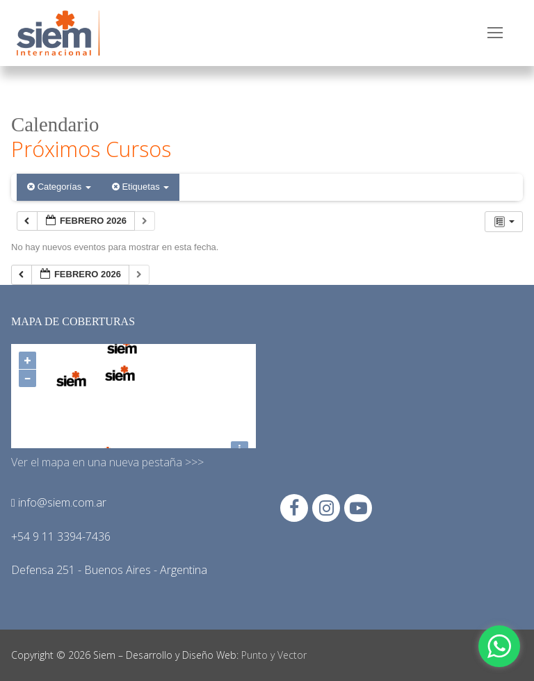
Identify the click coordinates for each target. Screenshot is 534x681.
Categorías (59, 186)
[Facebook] (294, 508)
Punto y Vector (274, 655)
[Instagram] (326, 508)
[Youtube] (358, 508)
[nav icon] (495, 33)
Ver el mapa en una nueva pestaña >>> (107, 462)
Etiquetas (140, 186)
